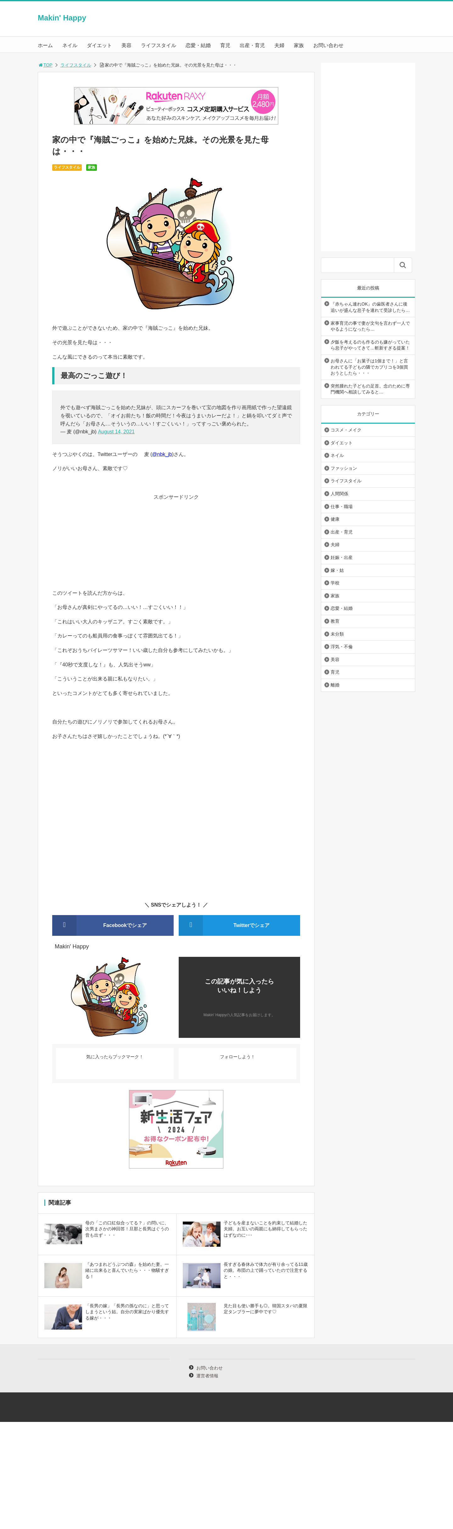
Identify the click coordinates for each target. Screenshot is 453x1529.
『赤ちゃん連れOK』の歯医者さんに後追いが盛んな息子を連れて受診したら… (370, 307)
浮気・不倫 (342, 646)
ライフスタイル (158, 45)
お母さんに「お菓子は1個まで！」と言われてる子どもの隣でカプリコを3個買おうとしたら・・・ (369, 367)
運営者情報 (207, 1375)
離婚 (335, 684)
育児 (225, 45)
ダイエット (99, 45)
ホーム (45, 45)
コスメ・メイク (346, 429)
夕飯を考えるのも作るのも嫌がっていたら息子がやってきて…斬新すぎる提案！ (370, 345)
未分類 (337, 634)
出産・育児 (252, 45)
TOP (45, 65)
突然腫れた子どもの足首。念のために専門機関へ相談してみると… (370, 389)
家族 (299, 45)
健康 (335, 519)
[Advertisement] (176, 545)
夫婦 (279, 45)
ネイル (69, 45)
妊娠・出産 (342, 557)
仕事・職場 (342, 506)
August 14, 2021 (116, 431)
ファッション (344, 468)
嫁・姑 (337, 570)
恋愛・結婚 (198, 45)
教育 (335, 621)
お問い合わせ (328, 45)
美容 (126, 45)
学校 (335, 582)
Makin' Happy (62, 18)
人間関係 (339, 493)
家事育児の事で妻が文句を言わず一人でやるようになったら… (370, 326)
